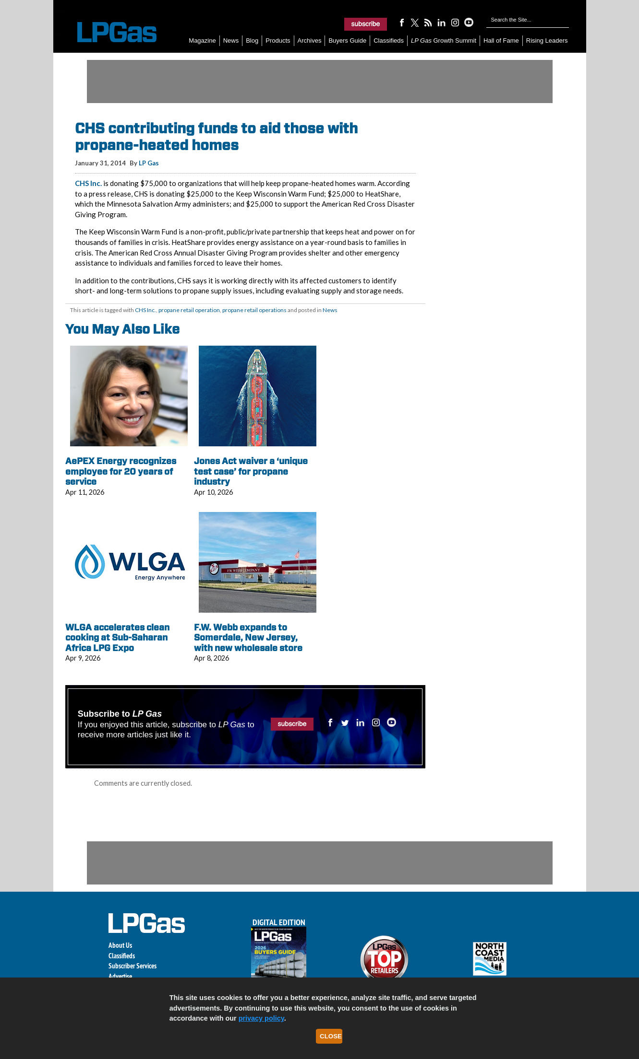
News (231, 40)
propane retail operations (254, 310)
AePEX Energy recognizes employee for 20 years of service (120, 471)
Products (277, 40)
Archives (310, 40)
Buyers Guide (347, 40)
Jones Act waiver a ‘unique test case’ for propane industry (251, 471)
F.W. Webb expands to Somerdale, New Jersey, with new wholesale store (248, 637)
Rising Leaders (547, 40)
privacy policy (261, 1018)
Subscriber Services (133, 965)
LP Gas (149, 163)
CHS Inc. (88, 183)
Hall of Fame (501, 40)
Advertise (120, 976)
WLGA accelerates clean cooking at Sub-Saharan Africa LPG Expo (117, 637)
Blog (252, 40)
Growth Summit (443, 40)
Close (331, 1036)
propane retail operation (189, 310)
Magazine (202, 40)
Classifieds (389, 40)
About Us (120, 945)
